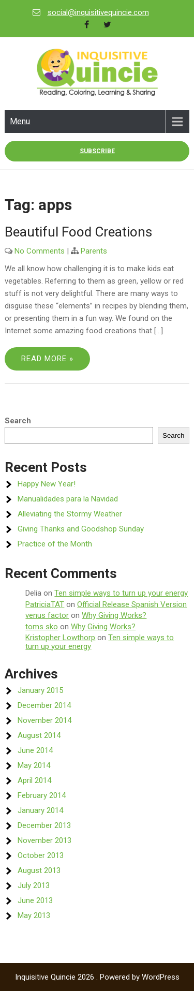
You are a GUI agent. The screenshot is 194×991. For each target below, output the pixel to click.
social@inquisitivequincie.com (98, 12)
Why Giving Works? (114, 615)
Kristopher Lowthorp (60, 637)
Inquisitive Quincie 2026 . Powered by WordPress (97, 977)
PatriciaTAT (44, 604)
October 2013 (41, 855)
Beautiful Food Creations (78, 232)
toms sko (41, 626)
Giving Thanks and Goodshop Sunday (81, 529)
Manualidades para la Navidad (68, 499)
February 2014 (42, 795)
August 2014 (39, 735)
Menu (20, 121)
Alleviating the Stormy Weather (70, 514)
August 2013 (39, 870)
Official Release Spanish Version (132, 604)
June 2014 (35, 750)
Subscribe (97, 151)
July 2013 (34, 885)
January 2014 (40, 810)
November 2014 (44, 720)
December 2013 (44, 825)
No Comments (39, 251)
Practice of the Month (55, 544)
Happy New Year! (47, 484)
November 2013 (44, 840)
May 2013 (34, 915)
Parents (94, 251)
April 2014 (34, 780)
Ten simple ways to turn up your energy (121, 593)
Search (18, 420)
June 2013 (35, 900)
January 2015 (40, 690)
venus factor (47, 615)
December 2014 (44, 705)
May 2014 (34, 765)
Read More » (47, 358)
